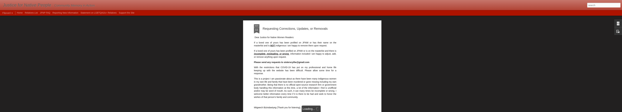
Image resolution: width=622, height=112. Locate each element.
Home (20, 13)
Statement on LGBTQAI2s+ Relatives (99, 13)
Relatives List (31, 13)
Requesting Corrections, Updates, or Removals (295, 28)
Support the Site (126, 13)
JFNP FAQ (45, 13)
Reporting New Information (65, 13)
